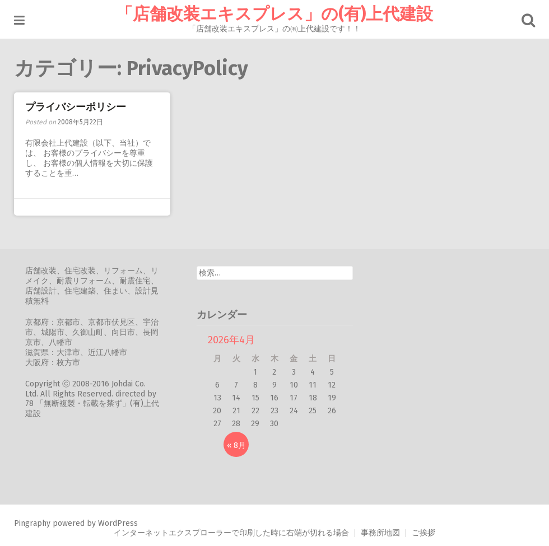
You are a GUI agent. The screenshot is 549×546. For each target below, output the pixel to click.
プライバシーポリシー (75, 107)
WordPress (118, 523)
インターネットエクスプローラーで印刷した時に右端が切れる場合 (231, 533)
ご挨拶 (423, 533)
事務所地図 (380, 533)
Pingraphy (32, 523)
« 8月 (236, 445)
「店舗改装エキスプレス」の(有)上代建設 (274, 14)
